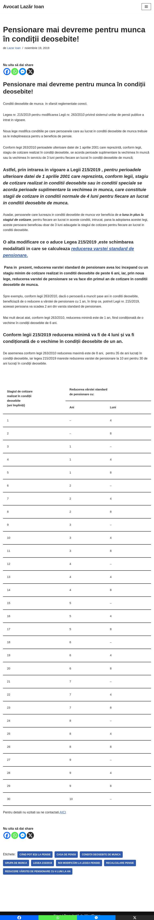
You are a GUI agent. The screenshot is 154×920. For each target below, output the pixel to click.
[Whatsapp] (14, 71)
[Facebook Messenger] (22, 71)
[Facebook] (6, 71)
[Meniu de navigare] (146, 6)
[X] (30, 71)
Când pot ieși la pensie (35, 854)
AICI (63, 812)
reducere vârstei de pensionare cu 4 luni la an (37, 871)
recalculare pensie (120, 863)
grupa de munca (16, 863)
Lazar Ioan (14, 48)
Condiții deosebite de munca (101, 854)
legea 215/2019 (42, 863)
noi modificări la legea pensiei (79, 863)
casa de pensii (66, 854)
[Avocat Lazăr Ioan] (23, 6)
